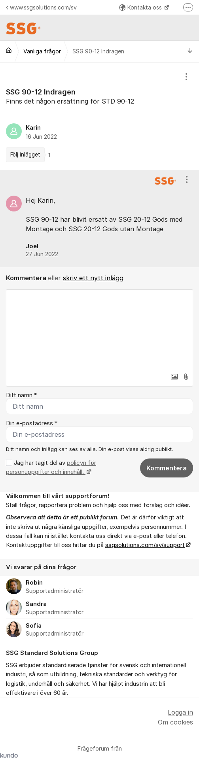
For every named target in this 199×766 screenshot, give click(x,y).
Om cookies (175, 722)
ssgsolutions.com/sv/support (145, 545)
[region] (99, 116)
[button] (174, 377)
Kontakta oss (141, 7)
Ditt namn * (21, 395)
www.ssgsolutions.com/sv (41, 7)
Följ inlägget (25, 154)
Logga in (180, 712)
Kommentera (166, 468)
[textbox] (99, 329)
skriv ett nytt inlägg (93, 278)
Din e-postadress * (31, 423)
